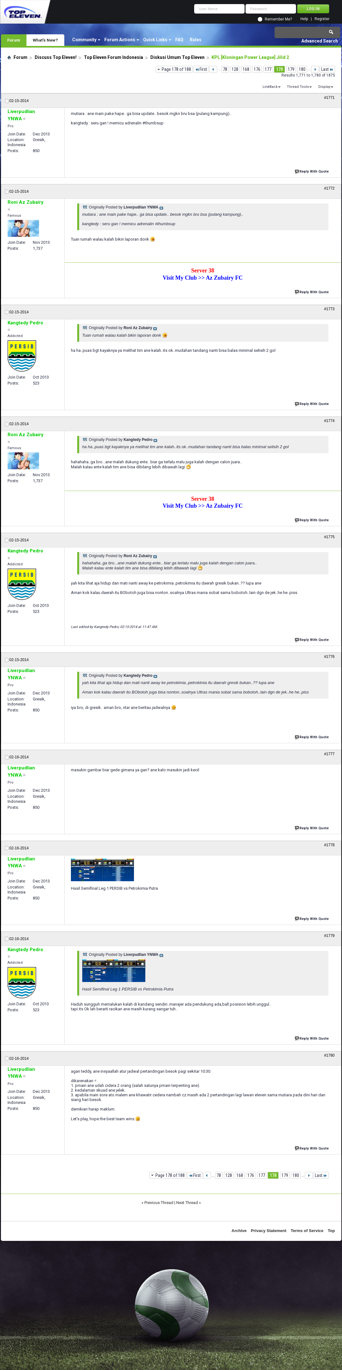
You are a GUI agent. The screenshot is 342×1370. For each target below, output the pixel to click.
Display (324, 87)
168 (246, 69)
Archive (239, 1230)
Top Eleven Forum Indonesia (113, 57)
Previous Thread (158, 1202)
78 (225, 69)
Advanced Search (319, 40)
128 (235, 69)
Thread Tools (298, 87)
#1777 (329, 754)
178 (279, 69)
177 (268, 69)
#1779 (329, 935)
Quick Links (155, 39)
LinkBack (270, 87)
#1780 (329, 1055)
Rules (195, 39)
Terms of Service (307, 1230)
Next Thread (187, 1202)
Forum (13, 40)
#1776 (329, 656)
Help (304, 19)
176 (257, 69)
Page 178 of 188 (176, 69)
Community (84, 39)
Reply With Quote (312, 171)
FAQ (179, 39)
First (201, 69)
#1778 (329, 845)
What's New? (45, 40)
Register (322, 19)
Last (327, 69)
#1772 (329, 188)
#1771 (329, 97)
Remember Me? (278, 19)
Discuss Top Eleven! (56, 57)
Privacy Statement (269, 1230)
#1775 (329, 537)
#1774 (329, 421)
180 (302, 69)
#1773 (329, 309)
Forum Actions (119, 39)
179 (291, 69)
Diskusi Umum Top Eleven (177, 57)
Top (331, 1230)
